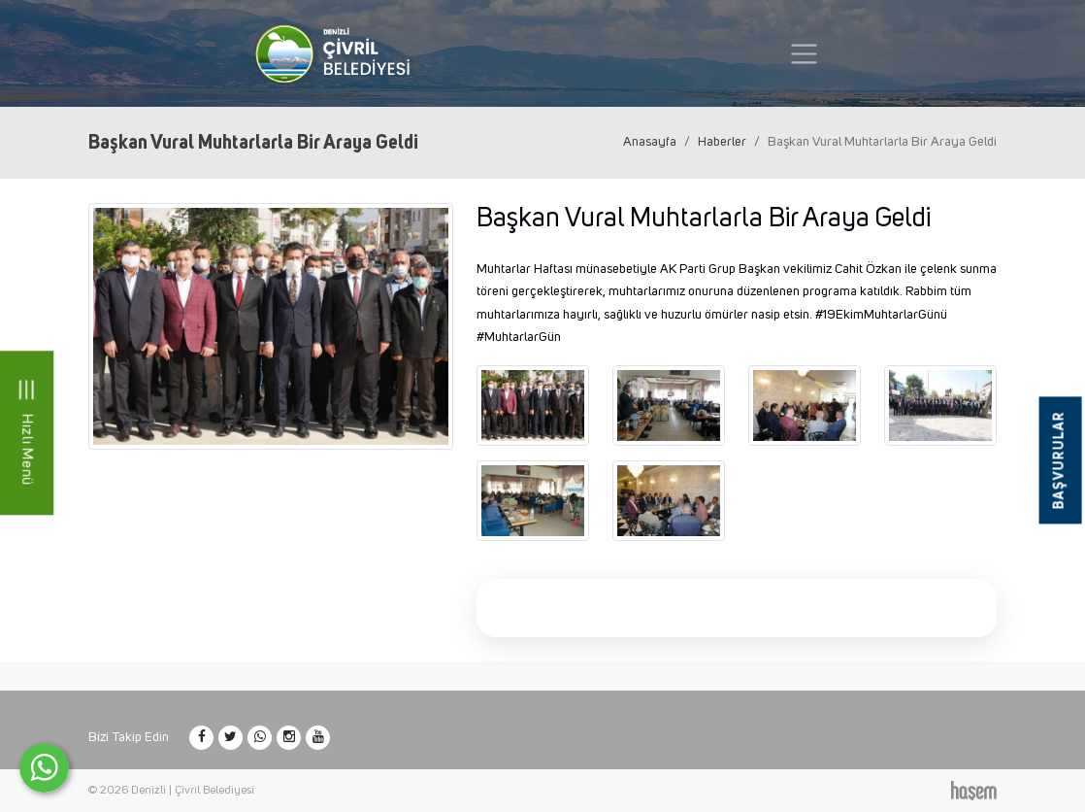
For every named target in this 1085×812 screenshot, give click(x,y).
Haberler (722, 142)
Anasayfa (649, 142)
